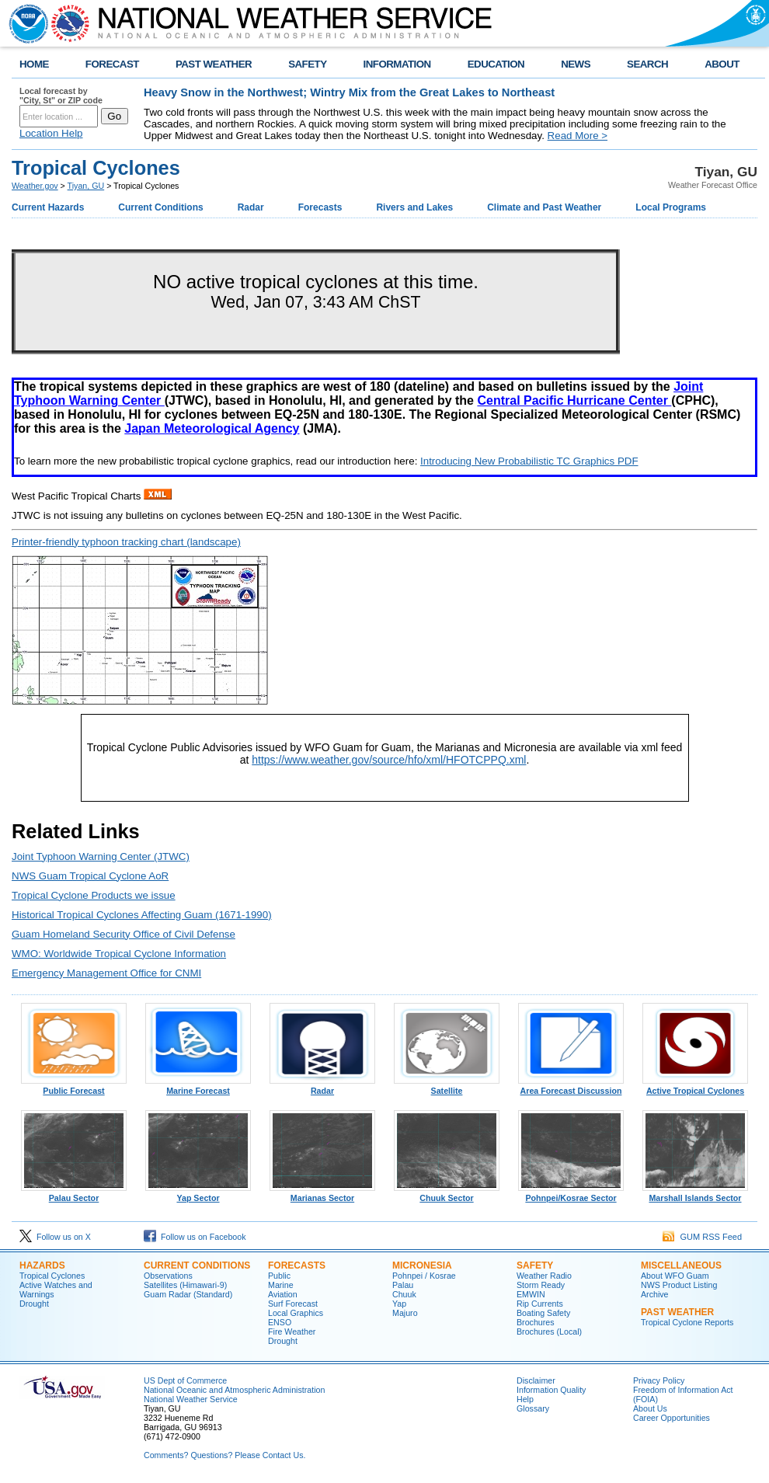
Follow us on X (55, 1236)
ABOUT (722, 64)
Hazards (42, 1265)
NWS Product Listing (679, 1285)
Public (279, 1275)
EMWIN (531, 1294)
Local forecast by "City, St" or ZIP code (61, 95)
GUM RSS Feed (702, 1236)
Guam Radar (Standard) (188, 1294)
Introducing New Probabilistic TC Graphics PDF (529, 461)
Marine (281, 1285)
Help (525, 1399)
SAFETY (307, 64)
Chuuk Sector (446, 1194)
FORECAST (112, 64)
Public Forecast (74, 1086)
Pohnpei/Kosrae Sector (571, 1194)
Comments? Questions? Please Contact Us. (224, 1455)
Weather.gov (35, 185)
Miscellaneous (681, 1265)
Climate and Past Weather (544, 207)
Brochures (536, 1322)
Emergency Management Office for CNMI (106, 973)
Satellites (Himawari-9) (185, 1285)
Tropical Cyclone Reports (687, 1322)
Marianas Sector (322, 1194)
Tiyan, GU (86, 185)
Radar (251, 207)
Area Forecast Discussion (571, 1086)
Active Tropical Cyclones (695, 1086)
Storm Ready (541, 1285)
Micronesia (422, 1265)
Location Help (51, 133)
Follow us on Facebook (195, 1236)
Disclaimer (536, 1380)
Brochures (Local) (549, 1331)
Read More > (577, 135)
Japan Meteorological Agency (211, 428)
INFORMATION (397, 64)
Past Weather (677, 1312)
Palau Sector (74, 1194)
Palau (402, 1285)
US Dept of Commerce (185, 1380)
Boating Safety (543, 1313)
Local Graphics (295, 1313)
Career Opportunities (671, 1417)
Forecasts (320, 207)
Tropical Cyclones (52, 1275)
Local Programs (670, 207)
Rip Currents (540, 1303)
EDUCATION (496, 64)
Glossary (533, 1408)
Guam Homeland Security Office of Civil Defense (123, 934)
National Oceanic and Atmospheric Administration (234, 1389)
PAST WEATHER (214, 64)
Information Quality (551, 1389)
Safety (535, 1265)
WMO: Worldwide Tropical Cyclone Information (119, 953)
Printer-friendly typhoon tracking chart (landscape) (126, 542)
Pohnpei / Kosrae (424, 1275)
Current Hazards (48, 207)
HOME (34, 64)
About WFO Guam (675, 1275)
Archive (655, 1294)
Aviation (283, 1294)
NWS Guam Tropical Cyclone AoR (90, 876)
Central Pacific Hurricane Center (574, 400)
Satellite (446, 1086)
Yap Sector (198, 1194)
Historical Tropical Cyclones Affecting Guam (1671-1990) (142, 915)
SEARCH (647, 64)
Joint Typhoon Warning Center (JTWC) (101, 856)
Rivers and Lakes (414, 207)
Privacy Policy (658, 1380)
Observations (168, 1275)
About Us (650, 1408)
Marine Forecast (198, 1086)
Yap (399, 1303)
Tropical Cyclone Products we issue (94, 895)
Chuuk (404, 1294)
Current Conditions (160, 207)
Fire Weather (291, 1331)
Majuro (405, 1313)
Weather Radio (544, 1275)
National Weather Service (191, 1399)
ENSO (279, 1322)
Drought (34, 1303)
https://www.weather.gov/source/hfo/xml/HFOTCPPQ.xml (389, 760)
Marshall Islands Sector (695, 1194)
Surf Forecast (293, 1303)
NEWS (575, 64)
